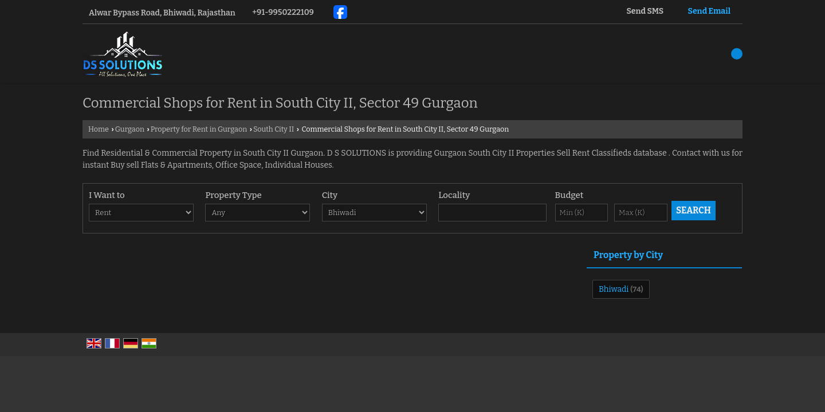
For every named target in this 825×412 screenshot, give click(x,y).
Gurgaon (129, 129)
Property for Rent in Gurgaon (199, 129)
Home (98, 129)
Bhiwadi (614, 289)
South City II (273, 129)
